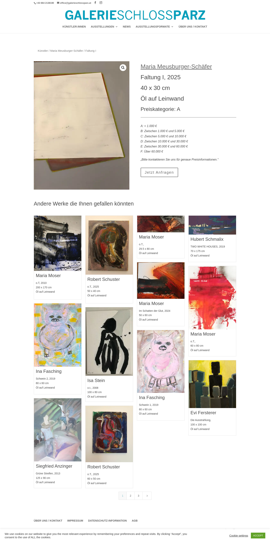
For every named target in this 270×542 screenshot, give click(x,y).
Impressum (75, 520)
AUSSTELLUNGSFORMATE (153, 26)
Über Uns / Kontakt (193, 26)
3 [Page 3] (138, 495)
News (127, 26)
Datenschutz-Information (107, 520)
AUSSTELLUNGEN (102, 26)
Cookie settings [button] (238, 535)
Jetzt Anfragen (159, 172)
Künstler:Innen (74, 26)
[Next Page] (147, 496)
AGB (135, 520)
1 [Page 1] (122, 495)
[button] (123, 67)
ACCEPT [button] (258, 535)
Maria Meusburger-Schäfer (66, 50)
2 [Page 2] (130, 495)
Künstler (43, 50)
